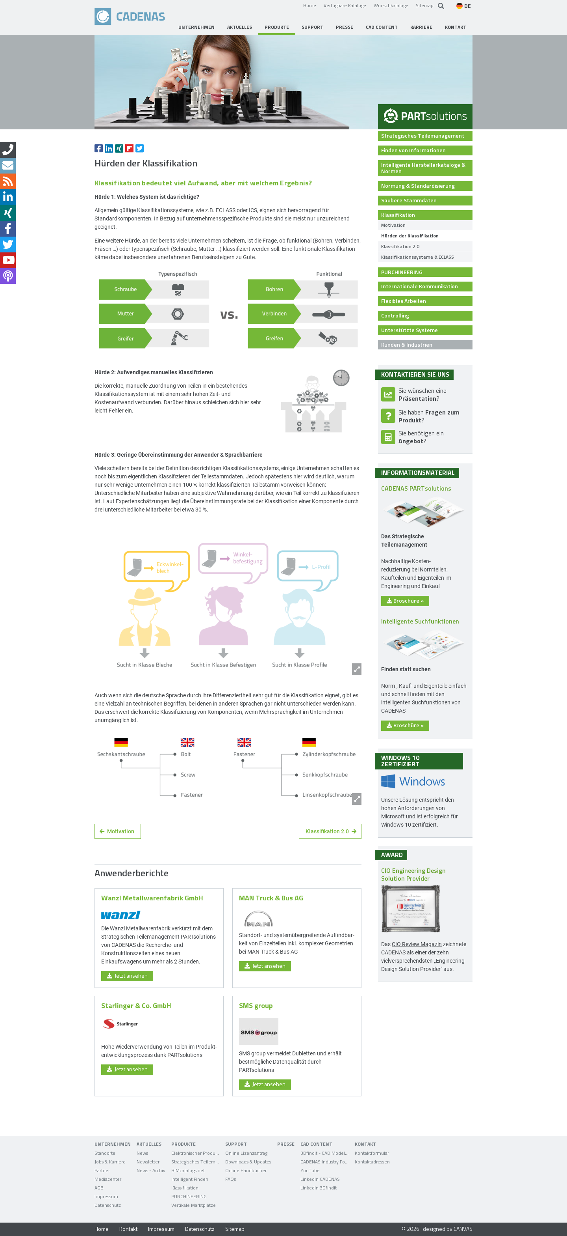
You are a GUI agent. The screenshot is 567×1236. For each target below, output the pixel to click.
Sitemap (425, 5)
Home (309, 5)
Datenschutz (200, 1228)
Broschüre (405, 600)
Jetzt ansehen (127, 975)
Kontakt (128, 1228)
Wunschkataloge (391, 5)
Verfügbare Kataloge (345, 5)
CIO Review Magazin (417, 944)
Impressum (161, 1228)
